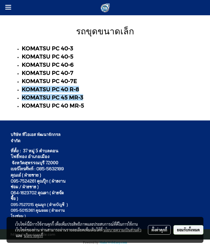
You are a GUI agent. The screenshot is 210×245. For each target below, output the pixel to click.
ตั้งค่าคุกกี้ (159, 229)
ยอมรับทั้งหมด (188, 229)
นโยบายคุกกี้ (33, 235)
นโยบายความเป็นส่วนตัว (122, 229)
